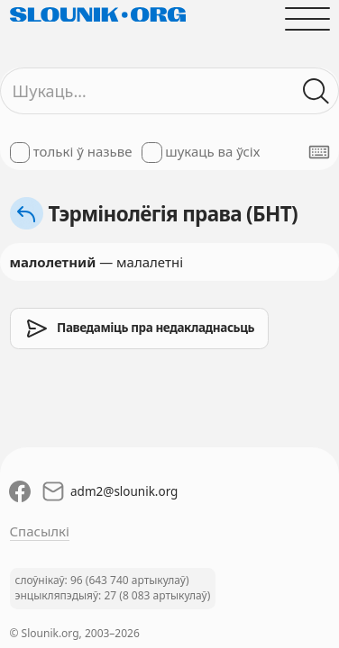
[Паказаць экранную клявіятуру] (319, 152)
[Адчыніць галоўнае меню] (307, 18)
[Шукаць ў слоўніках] (316, 91)
